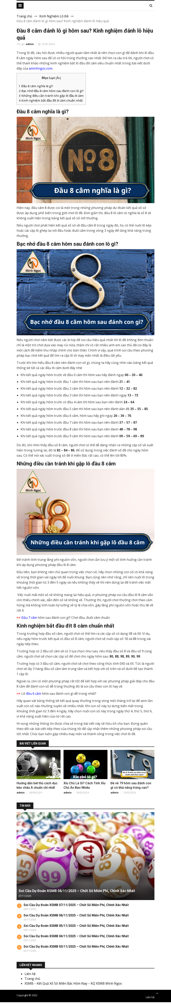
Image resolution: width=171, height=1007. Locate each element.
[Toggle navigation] (20, 6)
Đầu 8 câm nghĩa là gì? (36, 86)
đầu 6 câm (33, 693)
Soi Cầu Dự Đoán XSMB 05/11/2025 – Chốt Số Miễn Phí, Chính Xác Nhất (76, 926)
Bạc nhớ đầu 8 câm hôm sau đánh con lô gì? (51, 91)
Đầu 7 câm (29, 617)
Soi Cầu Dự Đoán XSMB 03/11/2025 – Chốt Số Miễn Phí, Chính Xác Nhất (76, 946)
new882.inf (71, 1004)
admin (30, 44)
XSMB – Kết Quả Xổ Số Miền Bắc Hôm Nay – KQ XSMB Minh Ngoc (73, 983)
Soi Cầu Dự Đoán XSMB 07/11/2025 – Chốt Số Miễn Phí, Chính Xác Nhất (76, 905)
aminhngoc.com (40, 68)
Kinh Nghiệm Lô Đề (54, 16)
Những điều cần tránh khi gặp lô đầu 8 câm (51, 96)
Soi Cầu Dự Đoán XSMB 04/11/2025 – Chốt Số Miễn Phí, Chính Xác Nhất (76, 936)
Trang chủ (24, 16)
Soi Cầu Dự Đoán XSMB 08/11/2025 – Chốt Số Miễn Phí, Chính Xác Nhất (77, 891)
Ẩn (58, 78)
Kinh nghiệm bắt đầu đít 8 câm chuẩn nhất (51, 100)
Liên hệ (30, 974)
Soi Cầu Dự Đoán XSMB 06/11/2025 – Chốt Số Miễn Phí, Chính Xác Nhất (76, 915)
